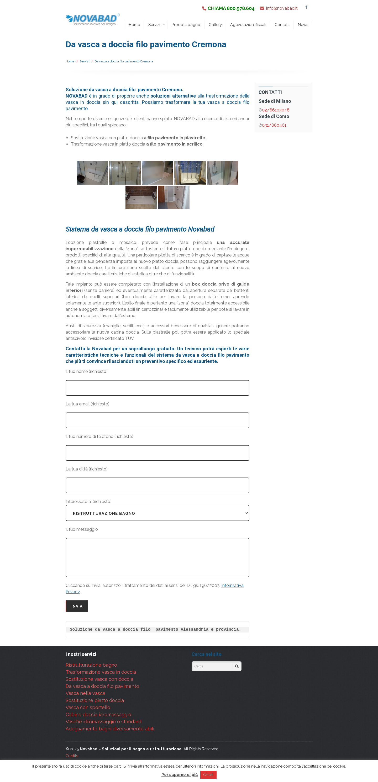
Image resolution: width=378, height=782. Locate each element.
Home (134, 24)
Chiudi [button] (208, 775)
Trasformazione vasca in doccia (101, 672)
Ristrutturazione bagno (91, 665)
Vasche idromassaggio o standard (103, 721)
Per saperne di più (179, 774)
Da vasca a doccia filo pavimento (102, 686)
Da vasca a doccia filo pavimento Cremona (123, 61)
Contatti (282, 24)
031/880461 (274, 125)
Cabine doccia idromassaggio (98, 714)
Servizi (156, 25)
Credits (72, 755)
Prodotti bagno (186, 24)
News (303, 24)
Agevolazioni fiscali (248, 24)
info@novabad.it (282, 8)
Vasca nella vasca (85, 693)
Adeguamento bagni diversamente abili (110, 728)
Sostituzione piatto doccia (95, 700)
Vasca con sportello (88, 707)
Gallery (215, 24)
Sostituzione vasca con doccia (99, 679)
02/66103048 (276, 110)
